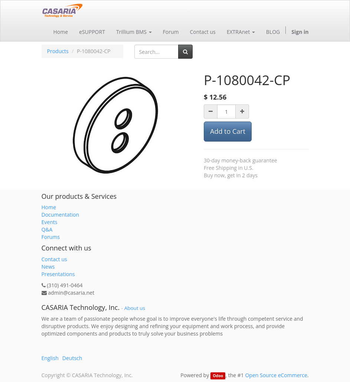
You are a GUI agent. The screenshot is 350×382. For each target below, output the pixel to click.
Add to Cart (227, 131)
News (48, 266)
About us (134, 308)
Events (50, 222)
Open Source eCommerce (276, 375)
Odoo (218, 375)
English (50, 358)
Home (49, 207)
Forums (51, 236)
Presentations (58, 274)
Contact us (54, 259)
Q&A (47, 229)
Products (58, 51)
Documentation (60, 214)
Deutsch (72, 358)
